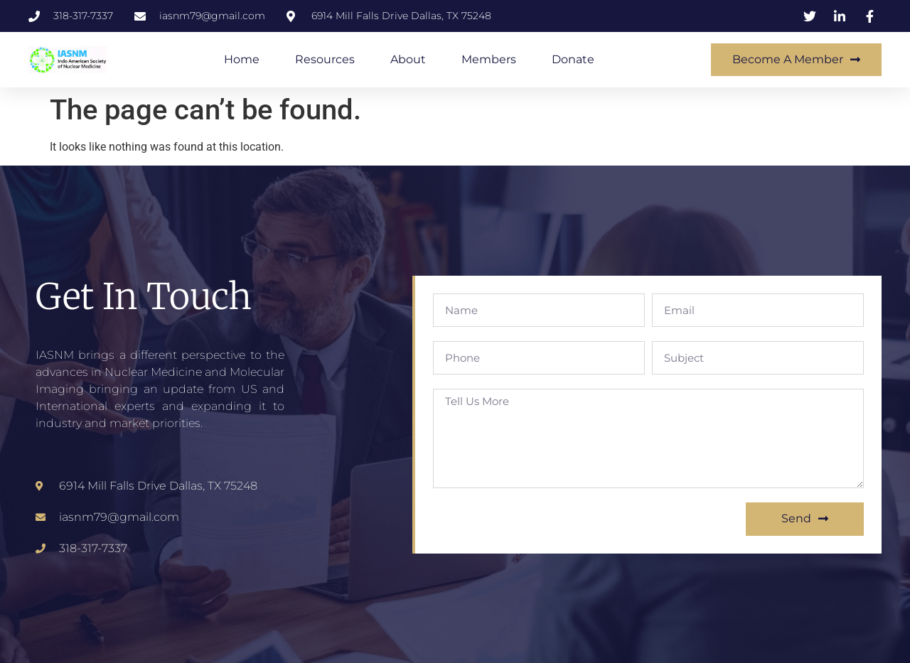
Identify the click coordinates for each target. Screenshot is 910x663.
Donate (573, 59)
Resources (325, 59)
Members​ (488, 59)
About (408, 59)
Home (241, 59)
